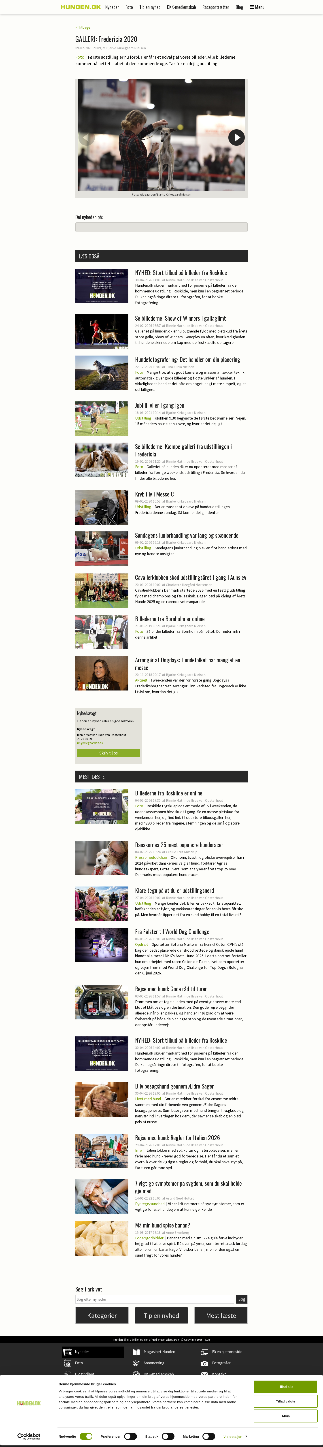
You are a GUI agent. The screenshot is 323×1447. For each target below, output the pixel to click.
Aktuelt (141, 680)
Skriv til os (108, 753)
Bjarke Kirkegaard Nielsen (126, 48)
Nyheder (112, 7)
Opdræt (141, 944)
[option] (161, 138)
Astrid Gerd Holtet (180, 1198)
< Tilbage (82, 27)
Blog (239, 7)
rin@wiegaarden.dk (90, 743)
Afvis (286, 1417)
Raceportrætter (215, 7)
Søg (241, 1299)
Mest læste (221, 1315)
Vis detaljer (232, 1438)
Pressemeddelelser (151, 857)
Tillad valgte (285, 1403)
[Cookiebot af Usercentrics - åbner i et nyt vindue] (29, 1438)
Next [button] (236, 137)
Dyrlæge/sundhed (150, 1203)
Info (138, 1150)
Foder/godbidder (149, 1237)
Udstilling (143, 418)
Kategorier (102, 1315)
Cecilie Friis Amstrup (181, 852)
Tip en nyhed (150, 7)
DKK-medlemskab (181, 7)
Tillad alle (285, 1388)
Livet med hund (148, 1098)
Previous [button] (86, 137)
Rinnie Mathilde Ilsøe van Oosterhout (194, 280)
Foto (129, 7)
